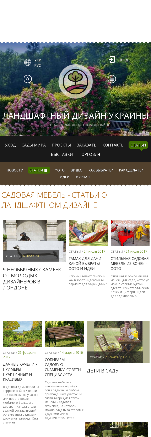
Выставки (62, 154)
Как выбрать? (100, 170)
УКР (37, 59)
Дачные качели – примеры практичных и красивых (20, 372)
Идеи (65, 177)
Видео (76, 170)
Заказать (86, 145)
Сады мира (34, 145)
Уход (10, 145)
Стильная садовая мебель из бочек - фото (130, 263)
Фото (60, 170)
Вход (123, 59)
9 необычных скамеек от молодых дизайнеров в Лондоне (32, 278)
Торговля (89, 154)
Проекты (61, 145)
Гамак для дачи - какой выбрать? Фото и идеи (86, 263)
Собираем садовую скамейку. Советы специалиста (63, 367)
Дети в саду (103, 370)
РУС (37, 65)
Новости (15, 170)
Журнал (83, 177)
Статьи (138, 145)
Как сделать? (131, 170)
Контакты (113, 145)
